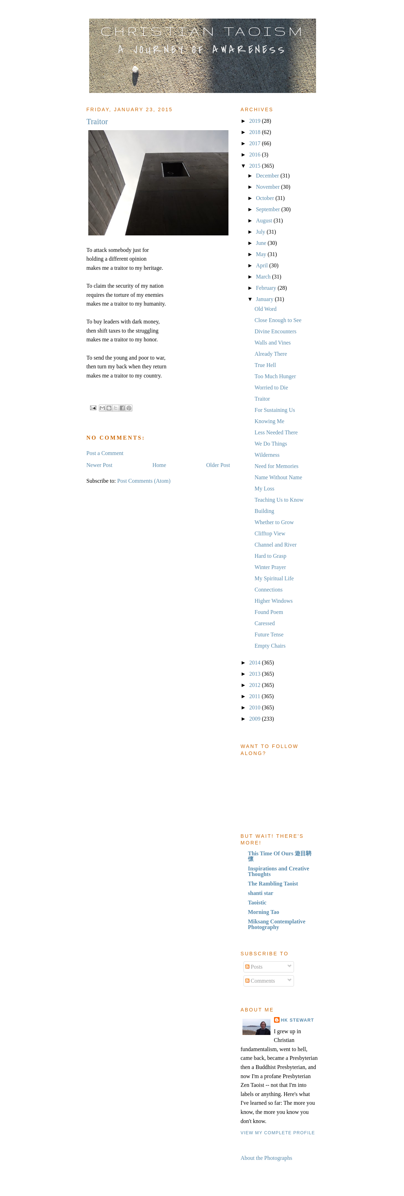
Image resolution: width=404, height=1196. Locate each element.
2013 (255, 674)
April (262, 265)
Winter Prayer (270, 567)
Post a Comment (105, 453)
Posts (254, 967)
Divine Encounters (275, 331)
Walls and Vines (272, 343)
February (267, 288)
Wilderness (266, 455)
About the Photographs (267, 1158)
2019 (255, 121)
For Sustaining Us (274, 410)
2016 (255, 155)
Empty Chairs (269, 646)
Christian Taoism (202, 31)
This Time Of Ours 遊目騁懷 (280, 856)
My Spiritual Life (274, 578)
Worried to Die (271, 387)
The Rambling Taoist (273, 884)
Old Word (265, 309)
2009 (255, 719)
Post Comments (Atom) (144, 481)
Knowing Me (269, 421)
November (268, 187)
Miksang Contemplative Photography (277, 924)
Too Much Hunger (275, 376)
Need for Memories (276, 466)
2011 (255, 696)
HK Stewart (297, 1020)
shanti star (260, 893)
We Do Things (270, 444)
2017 (255, 143)
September (268, 209)
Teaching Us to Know (278, 500)
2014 (255, 663)
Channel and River (275, 545)
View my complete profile (278, 1132)
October (265, 198)
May (261, 254)
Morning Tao (263, 912)
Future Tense (268, 634)
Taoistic (257, 903)
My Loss (264, 489)
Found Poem (268, 612)
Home (159, 465)
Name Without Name (278, 477)
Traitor (262, 399)
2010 (255, 707)
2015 (255, 166)
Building (264, 511)
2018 (255, 132)
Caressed (264, 623)
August (264, 220)
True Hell (265, 365)
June (261, 243)
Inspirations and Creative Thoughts (278, 871)
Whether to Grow (274, 522)
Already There (270, 354)
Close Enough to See (277, 320)
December (268, 176)
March (264, 277)
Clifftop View (269, 533)
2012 (255, 685)
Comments (260, 981)
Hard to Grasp (270, 556)
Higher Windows (273, 601)
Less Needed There (275, 432)
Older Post (218, 465)
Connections (268, 590)
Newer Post (99, 465)
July (261, 232)
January (265, 299)
